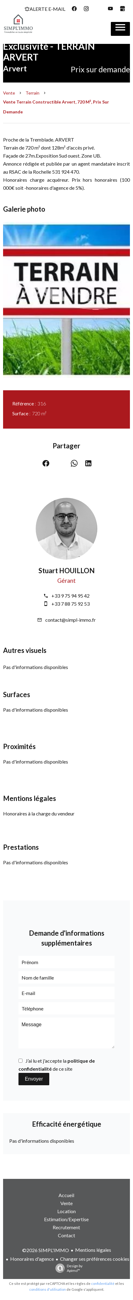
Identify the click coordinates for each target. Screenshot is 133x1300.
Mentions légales (93, 1250)
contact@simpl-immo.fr (70, 620)
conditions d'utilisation (47, 1289)
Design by (67, 1268)
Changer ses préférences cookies (94, 1259)
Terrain (32, 92)
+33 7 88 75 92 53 (70, 604)
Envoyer (34, 1079)
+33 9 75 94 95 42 (70, 596)
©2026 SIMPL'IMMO (45, 1250)
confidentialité (103, 1283)
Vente (9, 92)
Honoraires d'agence (32, 1259)
